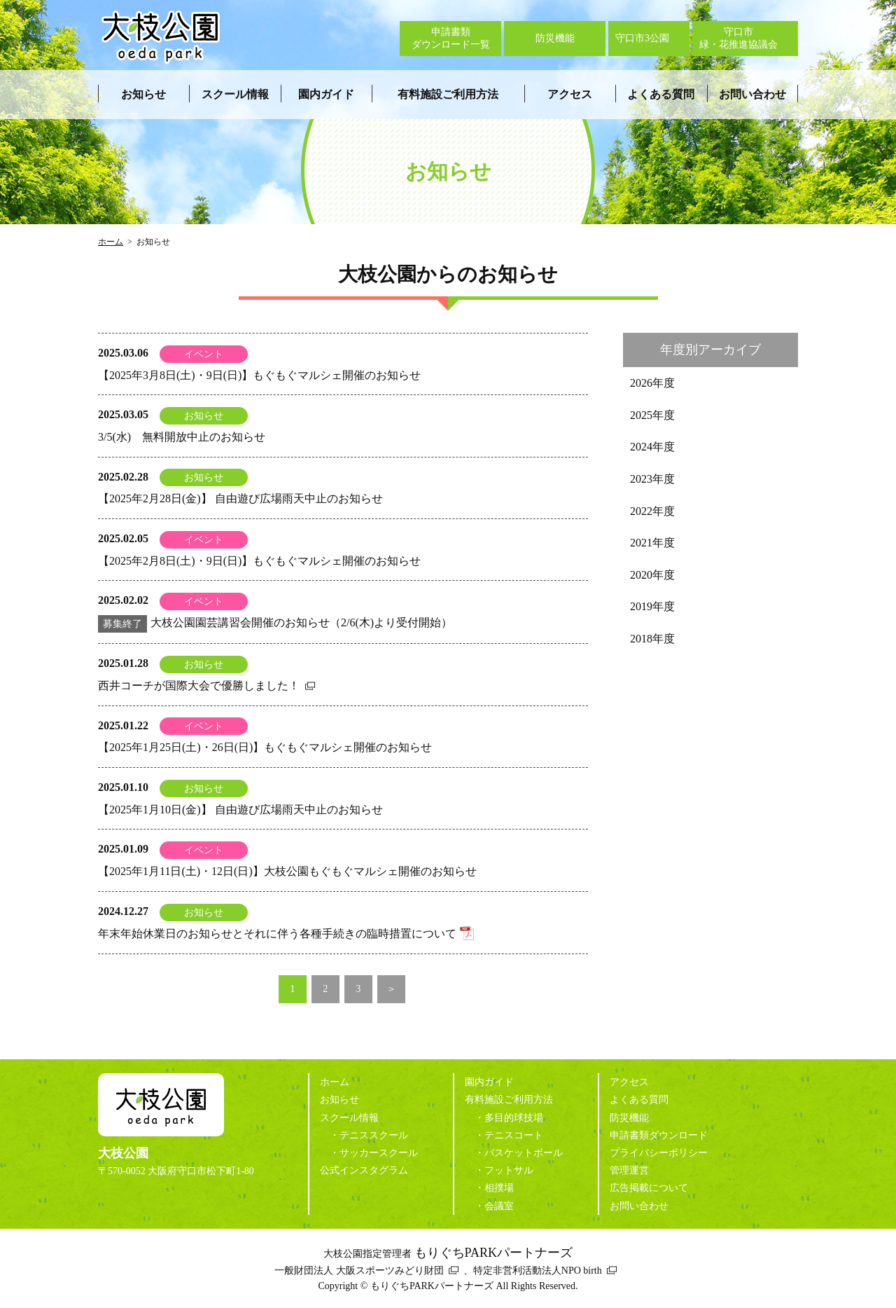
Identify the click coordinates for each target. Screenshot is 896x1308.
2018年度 (652, 639)
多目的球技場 (513, 1118)
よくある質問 (660, 94)
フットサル (508, 1170)
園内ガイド (326, 94)
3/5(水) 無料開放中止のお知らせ (181, 437)
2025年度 (652, 415)
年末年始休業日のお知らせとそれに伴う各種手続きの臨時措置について (277, 933)
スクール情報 (235, 94)
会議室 (499, 1206)
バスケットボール (523, 1153)
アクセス (569, 94)
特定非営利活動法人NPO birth (537, 1270)
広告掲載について (649, 1188)
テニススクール (374, 1135)
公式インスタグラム (364, 1170)
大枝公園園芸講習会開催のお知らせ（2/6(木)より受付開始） (275, 622)
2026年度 (652, 383)
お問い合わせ (752, 94)
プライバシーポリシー (659, 1153)
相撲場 (499, 1188)
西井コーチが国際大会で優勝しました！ (199, 685)
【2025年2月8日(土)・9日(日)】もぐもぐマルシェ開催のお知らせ (259, 561)
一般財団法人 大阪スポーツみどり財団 (359, 1270)
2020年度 (652, 575)
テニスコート (513, 1135)
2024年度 (652, 447)
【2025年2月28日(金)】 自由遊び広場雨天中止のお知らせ (240, 498)
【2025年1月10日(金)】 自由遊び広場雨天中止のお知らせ (240, 809)
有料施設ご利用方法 (448, 94)
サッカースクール (379, 1153)
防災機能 (629, 1118)
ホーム (110, 242)
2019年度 (652, 606)
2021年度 (652, 543)
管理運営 (629, 1170)
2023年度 (652, 479)
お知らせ (143, 94)
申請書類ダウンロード (659, 1135)
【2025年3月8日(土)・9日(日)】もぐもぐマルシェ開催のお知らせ (259, 375)
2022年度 (652, 511)
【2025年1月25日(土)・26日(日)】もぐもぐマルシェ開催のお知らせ (265, 747)
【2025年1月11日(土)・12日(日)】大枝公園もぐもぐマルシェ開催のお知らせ (287, 871)
